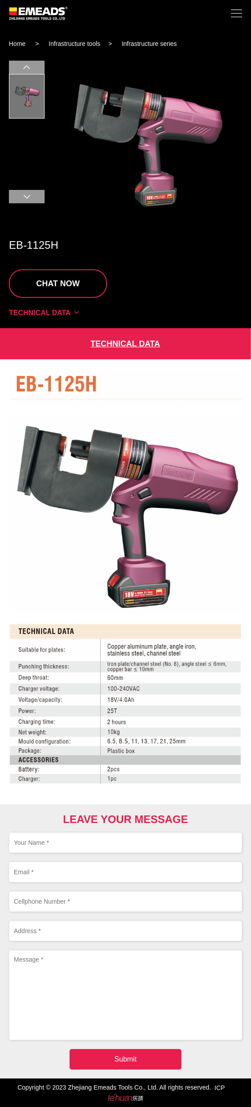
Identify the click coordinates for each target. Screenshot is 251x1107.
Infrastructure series (149, 43)
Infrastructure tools (74, 43)
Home (17, 43)
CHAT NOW (58, 283)
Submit (126, 1059)
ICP (219, 1087)
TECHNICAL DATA (44, 313)
